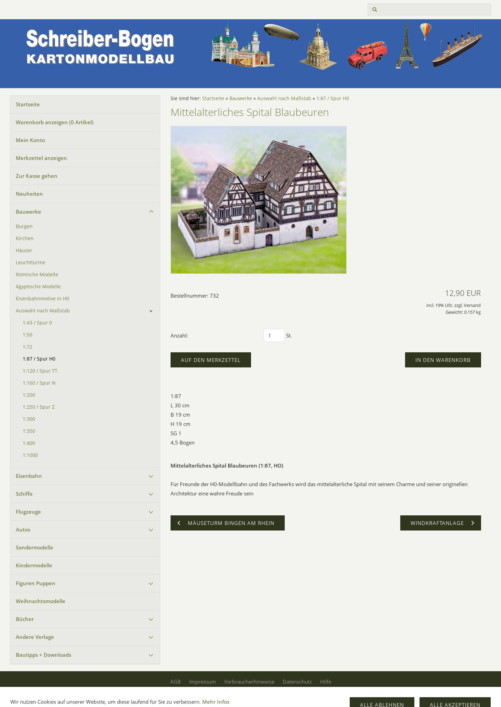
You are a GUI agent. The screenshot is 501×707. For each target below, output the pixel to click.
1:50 (27, 335)
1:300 (29, 419)
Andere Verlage (35, 636)
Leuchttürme (30, 262)
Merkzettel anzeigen (41, 157)
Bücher (25, 618)
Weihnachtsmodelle (40, 601)
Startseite (28, 104)
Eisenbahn (29, 475)
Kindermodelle (34, 565)
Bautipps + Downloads (43, 654)
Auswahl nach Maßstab (43, 311)
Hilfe (325, 681)
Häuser (24, 250)
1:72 (27, 347)
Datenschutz (297, 681)
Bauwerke (28, 211)
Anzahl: (179, 335)
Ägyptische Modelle (38, 286)
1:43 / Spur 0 (37, 323)
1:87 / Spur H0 (39, 359)
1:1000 (30, 455)
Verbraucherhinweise (249, 681)
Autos (23, 529)
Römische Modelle (37, 274)
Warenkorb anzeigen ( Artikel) (55, 122)
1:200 (29, 395)
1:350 (29, 431)
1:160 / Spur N (39, 383)
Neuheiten (29, 193)
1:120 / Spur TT (40, 371)
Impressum (202, 681)
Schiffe (24, 493)
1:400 (29, 443)
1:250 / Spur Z (39, 407)
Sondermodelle (34, 547)
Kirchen (25, 238)
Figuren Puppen (35, 583)
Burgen (24, 226)
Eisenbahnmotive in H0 (42, 299)
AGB (175, 681)
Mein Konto (30, 140)
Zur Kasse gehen (36, 175)
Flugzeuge (28, 511)
